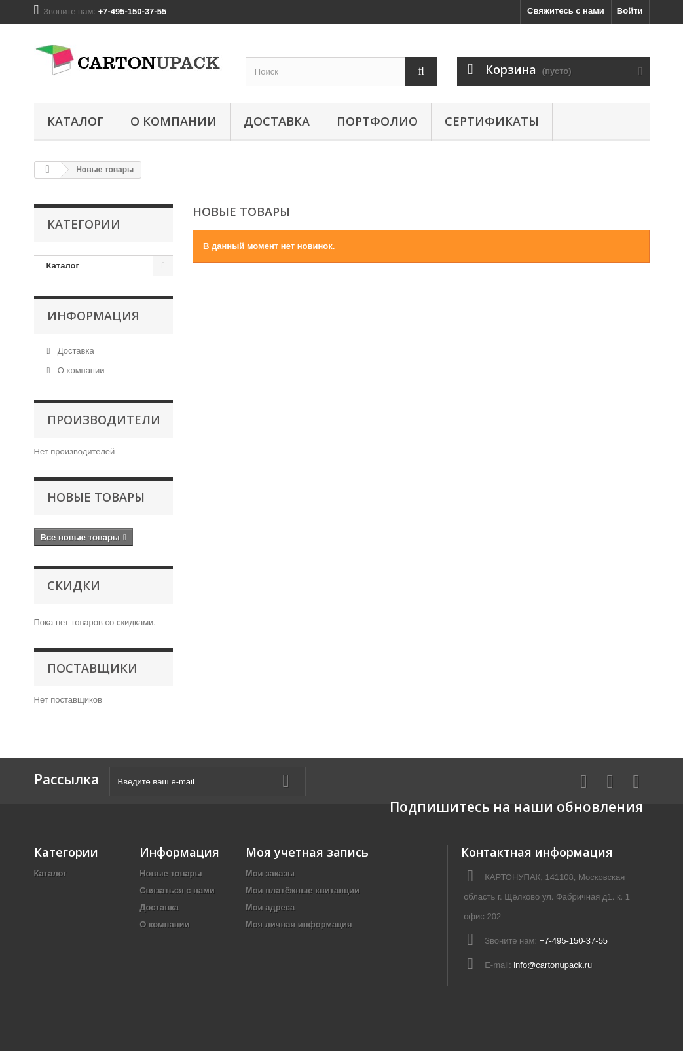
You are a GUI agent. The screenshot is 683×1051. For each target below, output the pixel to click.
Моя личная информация (299, 924)
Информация (93, 315)
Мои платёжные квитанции (303, 890)
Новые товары (96, 497)
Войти (630, 11)
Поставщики (92, 668)
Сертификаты (492, 121)
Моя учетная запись (307, 852)
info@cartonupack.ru (552, 965)
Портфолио (377, 121)
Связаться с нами (177, 890)
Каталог (75, 121)
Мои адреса (270, 907)
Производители (103, 420)
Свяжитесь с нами (565, 11)
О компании (173, 121)
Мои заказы (270, 873)
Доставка (277, 121)
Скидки (73, 585)
